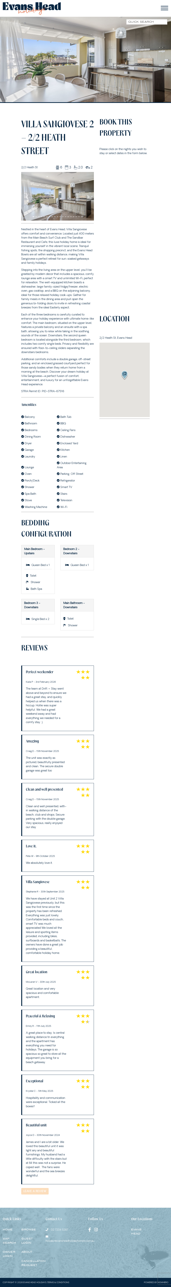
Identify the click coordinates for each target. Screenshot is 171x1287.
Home (7, 1229)
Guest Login (27, 1240)
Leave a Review (34, 1191)
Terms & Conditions (58, 1282)
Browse (28, 1229)
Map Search (9, 1240)
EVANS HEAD (136, 1231)
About (26, 1252)
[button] (26, 197)
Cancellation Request (33, 1263)
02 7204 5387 (59, 1229)
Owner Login (9, 1254)
